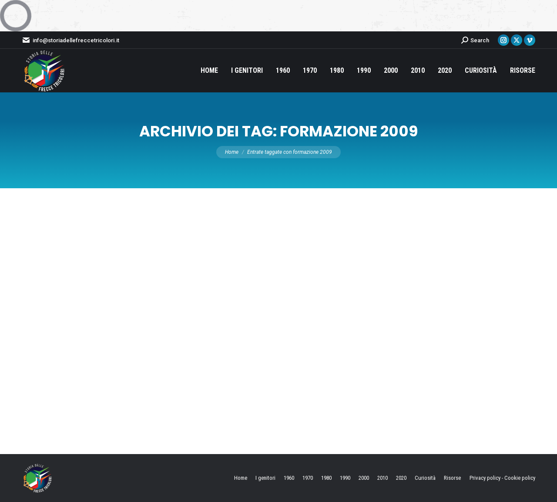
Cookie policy (519, 478)
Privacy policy (485, 478)
